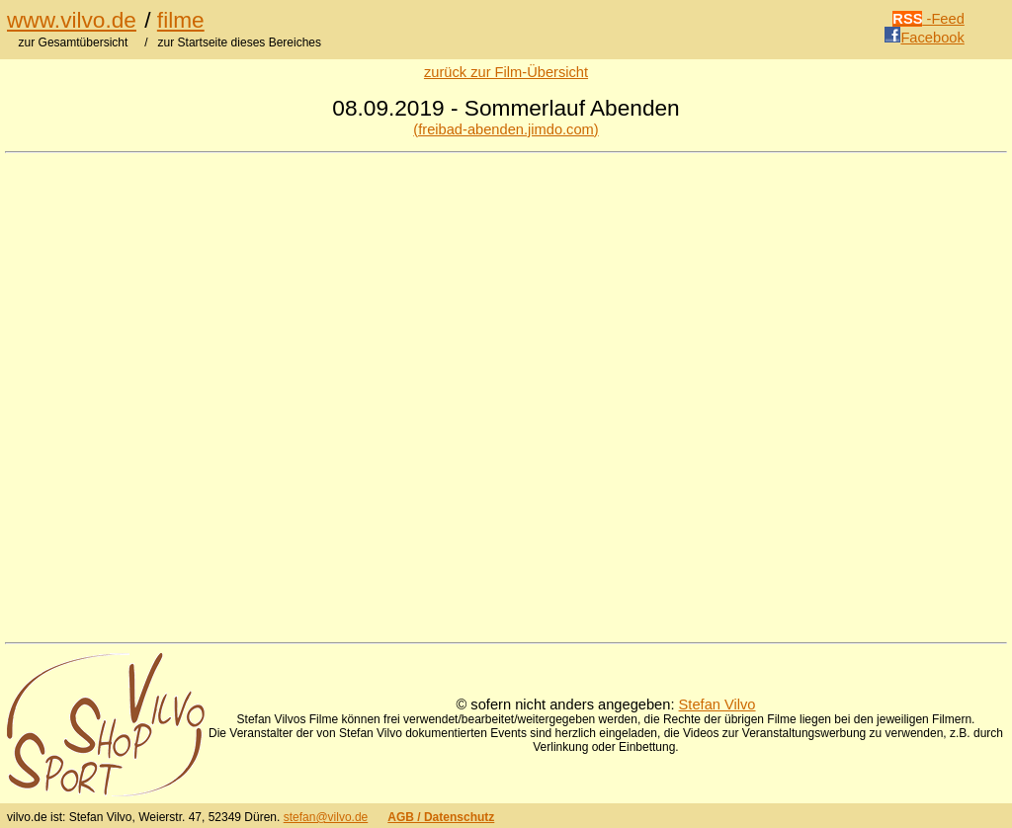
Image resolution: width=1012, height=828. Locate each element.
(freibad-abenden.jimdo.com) (505, 129)
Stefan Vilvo (717, 704)
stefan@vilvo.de (326, 817)
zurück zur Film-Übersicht (506, 72)
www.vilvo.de (71, 20)
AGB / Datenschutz (440, 817)
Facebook (924, 37)
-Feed (928, 19)
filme (181, 20)
